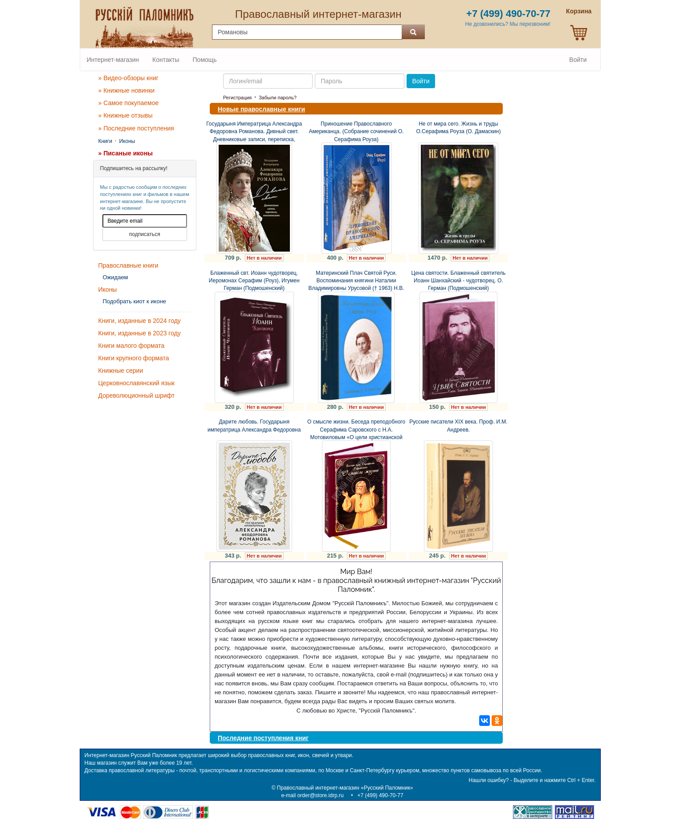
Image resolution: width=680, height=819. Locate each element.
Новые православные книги (261, 109)
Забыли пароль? (278, 97)
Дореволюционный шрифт (136, 395)
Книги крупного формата (133, 358)
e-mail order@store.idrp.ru (312, 795)
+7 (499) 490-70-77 (380, 795)
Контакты (165, 59)
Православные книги (128, 265)
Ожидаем (115, 277)
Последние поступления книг (263, 738)
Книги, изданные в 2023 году (139, 333)
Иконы (127, 141)
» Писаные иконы (125, 153)
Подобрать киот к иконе (135, 301)
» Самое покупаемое (128, 102)
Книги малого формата (131, 345)
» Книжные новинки (126, 90)
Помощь (205, 59)
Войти (577, 59)
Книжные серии (120, 370)
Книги (105, 141)
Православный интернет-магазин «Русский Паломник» (345, 788)
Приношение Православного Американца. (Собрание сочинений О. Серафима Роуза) (356, 131)
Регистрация (237, 97)
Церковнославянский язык (136, 383)
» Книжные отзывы (125, 115)
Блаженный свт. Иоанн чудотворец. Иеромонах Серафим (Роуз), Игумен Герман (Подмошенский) (254, 280)
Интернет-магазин (113, 59)
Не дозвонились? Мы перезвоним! (507, 24)
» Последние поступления (136, 128)
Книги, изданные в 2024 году (139, 320)
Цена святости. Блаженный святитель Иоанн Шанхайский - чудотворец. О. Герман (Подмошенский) (458, 280)
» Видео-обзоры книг (128, 77)
